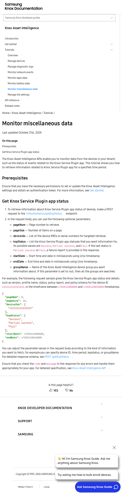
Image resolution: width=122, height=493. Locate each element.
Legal (47, 486)
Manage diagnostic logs (20, 66)
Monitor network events (20, 72)
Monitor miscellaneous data (23, 89)
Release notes (12, 106)
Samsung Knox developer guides (22, 17)
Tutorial (48, 113)
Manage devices (16, 61)
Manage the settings (18, 94)
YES (53, 390)
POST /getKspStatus (57, 357)
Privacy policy (25, 486)
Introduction (12, 38)
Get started (96, 190)
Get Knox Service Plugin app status (20, 152)
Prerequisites (9, 146)
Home (5, 113)
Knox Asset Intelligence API (89, 368)
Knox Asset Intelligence (26, 113)
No (69, 390)
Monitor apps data (17, 78)
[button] (45, 403)
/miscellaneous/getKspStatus (44, 213)
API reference (12, 100)
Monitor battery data (19, 83)
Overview (13, 55)
